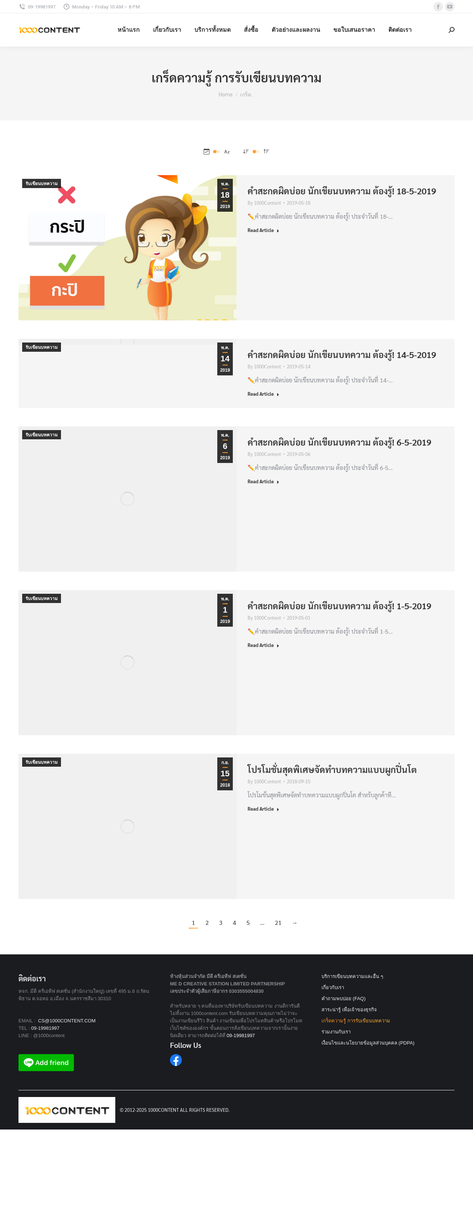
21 (278, 922)
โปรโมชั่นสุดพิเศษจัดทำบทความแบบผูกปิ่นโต (332, 769)
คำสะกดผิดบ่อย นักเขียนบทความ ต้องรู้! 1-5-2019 (339, 605)
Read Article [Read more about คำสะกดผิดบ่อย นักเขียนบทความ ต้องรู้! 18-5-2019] (263, 230)
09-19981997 (45, 1028)
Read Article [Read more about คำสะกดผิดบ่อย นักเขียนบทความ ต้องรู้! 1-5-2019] (263, 645)
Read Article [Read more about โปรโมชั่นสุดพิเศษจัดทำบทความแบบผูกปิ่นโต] (263, 808)
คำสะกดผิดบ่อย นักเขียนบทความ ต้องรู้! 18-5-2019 (342, 191)
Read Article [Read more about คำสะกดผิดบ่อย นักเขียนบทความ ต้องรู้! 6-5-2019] (263, 481)
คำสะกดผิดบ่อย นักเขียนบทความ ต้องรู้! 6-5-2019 (339, 442)
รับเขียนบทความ (41, 183)
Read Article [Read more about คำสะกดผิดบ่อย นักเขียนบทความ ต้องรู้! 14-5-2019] (263, 394)
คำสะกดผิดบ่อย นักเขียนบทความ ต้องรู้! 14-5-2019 (342, 354)
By (264, 203)
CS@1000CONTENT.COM (67, 1020)
